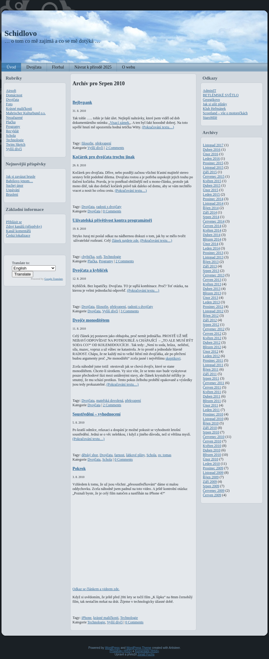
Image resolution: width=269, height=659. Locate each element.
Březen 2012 (212, 347)
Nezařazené (14, 117)
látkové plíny (135, 455)
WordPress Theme (138, 647)
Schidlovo (20, 33)
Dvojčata (12, 100)
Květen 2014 (212, 230)
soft (99, 257)
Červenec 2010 (213, 437)
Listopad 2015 (213, 167)
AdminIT (209, 91)
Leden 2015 (211, 194)
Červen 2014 (212, 226)
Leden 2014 (211, 248)
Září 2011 (210, 374)
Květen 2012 (212, 338)
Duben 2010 (212, 450)
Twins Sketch (15, 144)
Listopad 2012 (213, 311)
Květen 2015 (212, 181)
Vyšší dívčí (14, 149)
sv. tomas (165, 455)
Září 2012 (210, 320)
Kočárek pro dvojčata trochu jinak (104, 156)
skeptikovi (173, 358)
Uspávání (12, 190)
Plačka (11, 122)
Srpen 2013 (211, 271)
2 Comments (115, 148)
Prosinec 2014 (213, 199)
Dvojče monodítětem (91, 320)
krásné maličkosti (105, 618)
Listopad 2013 (213, 257)
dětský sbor (90, 455)
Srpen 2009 (211, 486)
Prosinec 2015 (213, 163)
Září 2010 (210, 428)
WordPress (112, 647)
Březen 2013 (212, 293)
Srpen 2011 (211, 378)
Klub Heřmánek (214, 108)
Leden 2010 (211, 464)
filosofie (88, 143)
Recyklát (12, 131)
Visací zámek (119, 123)
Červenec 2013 (213, 275)
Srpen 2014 (211, 217)
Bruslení (12, 194)
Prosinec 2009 (213, 468)
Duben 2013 (212, 289)
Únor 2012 (210, 351)
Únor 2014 (210, 244)
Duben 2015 (212, 185)
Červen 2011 (212, 387)
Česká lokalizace (18, 235)
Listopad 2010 (213, 419)
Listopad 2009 (213, 473)
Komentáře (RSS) (147, 651)
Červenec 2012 (213, 329)
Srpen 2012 (211, 324)
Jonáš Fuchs (146, 654)
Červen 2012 (212, 333)
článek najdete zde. (125, 240)
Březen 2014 (212, 239)
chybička (88, 257)
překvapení (103, 143)
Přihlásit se (14, 222)
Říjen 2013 (211, 262)
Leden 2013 (211, 302)
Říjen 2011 (211, 369)
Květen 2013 (212, 284)
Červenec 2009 (213, 490)
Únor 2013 (210, 298)
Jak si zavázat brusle (20, 176)
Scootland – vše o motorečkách (225, 113)
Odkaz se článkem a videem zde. (96, 589)
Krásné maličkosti (19, 108)
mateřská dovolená (109, 400)
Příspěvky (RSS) (121, 651)
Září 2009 (210, 482)
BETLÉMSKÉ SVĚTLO (221, 95)
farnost (119, 455)
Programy (13, 126)
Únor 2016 (210, 154)
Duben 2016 (212, 149)
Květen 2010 (212, 446)
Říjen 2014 (211, 208)
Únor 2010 (210, 459)
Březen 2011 (212, 401)
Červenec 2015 (213, 176)
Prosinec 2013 (213, 253)
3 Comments (129, 311)
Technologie (15, 140)
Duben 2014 (212, 235)
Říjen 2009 (211, 477)
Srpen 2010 (211, 432)
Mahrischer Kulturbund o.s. (26, 113)
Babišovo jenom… (19, 181)
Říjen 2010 (211, 423)
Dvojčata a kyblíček (90, 270)
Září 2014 (210, 212)
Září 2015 (210, 172)
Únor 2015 (210, 190)
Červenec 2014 (213, 221)
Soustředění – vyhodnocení (97, 414)
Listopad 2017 (213, 145)
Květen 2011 (212, 392)
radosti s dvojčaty (109, 207)
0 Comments (112, 211)
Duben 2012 (212, 342)
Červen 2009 (212, 495)
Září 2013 (210, 266)
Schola (11, 135)
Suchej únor (14, 185)
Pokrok (79, 468)
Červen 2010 (212, 441)
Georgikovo (211, 100)
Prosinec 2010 (213, 414)
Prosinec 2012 (213, 307)
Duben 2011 (212, 396)
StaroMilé (210, 117)
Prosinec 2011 (213, 360)
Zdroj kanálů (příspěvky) (24, 226)
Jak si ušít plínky (215, 104)
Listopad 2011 (213, 365)
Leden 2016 (211, 158)
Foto (9, 104)
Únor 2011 (210, 405)
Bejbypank (82, 102)
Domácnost (14, 95)
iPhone (86, 618)
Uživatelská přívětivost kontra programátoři (112, 220)
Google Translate (54, 278)
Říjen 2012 (211, 315)
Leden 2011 (211, 410)
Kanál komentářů (18, 231)
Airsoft (11, 91)
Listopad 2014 (213, 203)
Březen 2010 (212, 455)
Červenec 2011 (213, 383)
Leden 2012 (211, 356)
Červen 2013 (212, 280)
